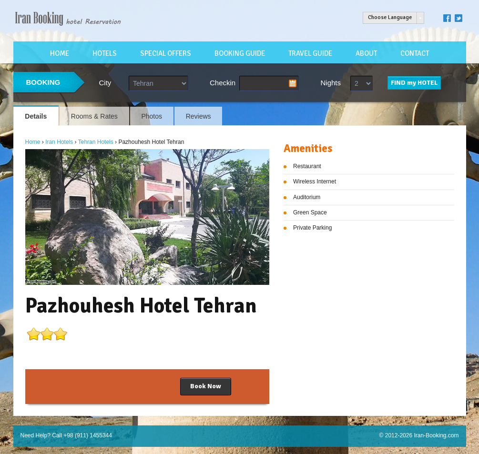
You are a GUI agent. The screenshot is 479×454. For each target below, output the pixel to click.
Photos (151, 116)
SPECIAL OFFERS (165, 53)
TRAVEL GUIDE (310, 53)
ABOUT (366, 53)
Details (36, 116)
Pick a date (292, 83)
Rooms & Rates (94, 116)
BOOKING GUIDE (239, 53)
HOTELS (104, 53)
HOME (59, 53)
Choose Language (390, 17)
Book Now (205, 386)
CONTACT (414, 53)
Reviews (198, 116)
